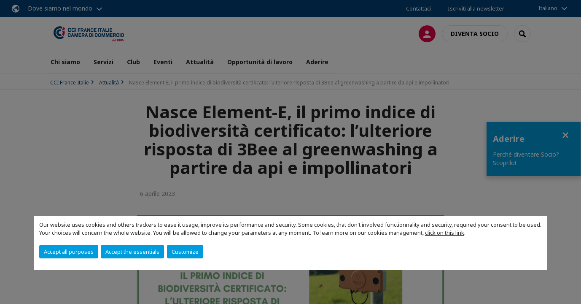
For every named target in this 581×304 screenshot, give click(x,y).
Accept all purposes (69, 251)
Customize (185, 251)
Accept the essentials (132, 251)
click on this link (444, 232)
